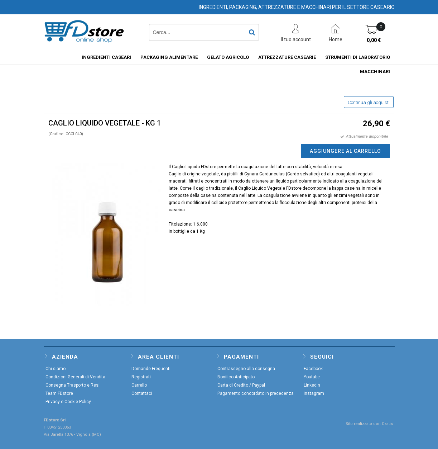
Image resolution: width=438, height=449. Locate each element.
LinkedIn (312, 385)
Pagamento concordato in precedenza (255, 393)
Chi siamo (55, 368)
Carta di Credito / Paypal (241, 385)
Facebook (313, 368)
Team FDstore (59, 393)
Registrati (141, 376)
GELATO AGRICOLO (228, 57)
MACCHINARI (375, 71)
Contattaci (141, 393)
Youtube (312, 376)
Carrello (139, 385)
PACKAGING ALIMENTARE (169, 57)
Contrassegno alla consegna (246, 368)
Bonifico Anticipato (236, 376)
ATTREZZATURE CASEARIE (287, 57)
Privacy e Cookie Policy (68, 401)
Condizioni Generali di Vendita (75, 376)
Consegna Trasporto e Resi (72, 385)
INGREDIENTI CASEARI (106, 57)
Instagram (314, 393)
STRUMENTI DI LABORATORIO (357, 57)
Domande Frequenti (150, 368)
